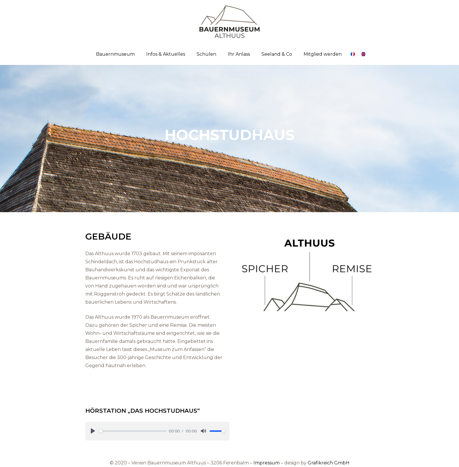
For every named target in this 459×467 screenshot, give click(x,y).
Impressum (266, 463)
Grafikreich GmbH (328, 463)
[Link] (229, 21)
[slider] (133, 431)
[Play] (92, 431)
